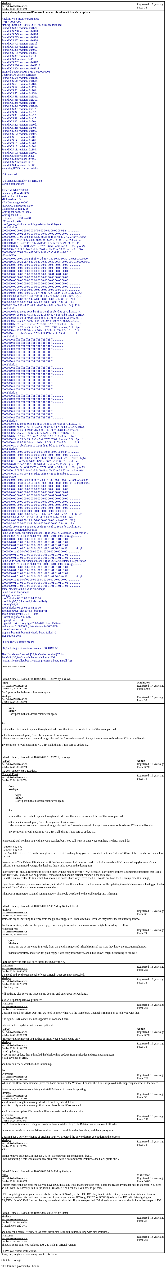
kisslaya (6, 3)
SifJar (5, 682)
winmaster (7, 965)
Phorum (35, 1265)
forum (10, 1265)
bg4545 (6, 761)
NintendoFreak (10, 774)
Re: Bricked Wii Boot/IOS (15, 6)
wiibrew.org (39, 853)
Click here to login (11, 1260)
